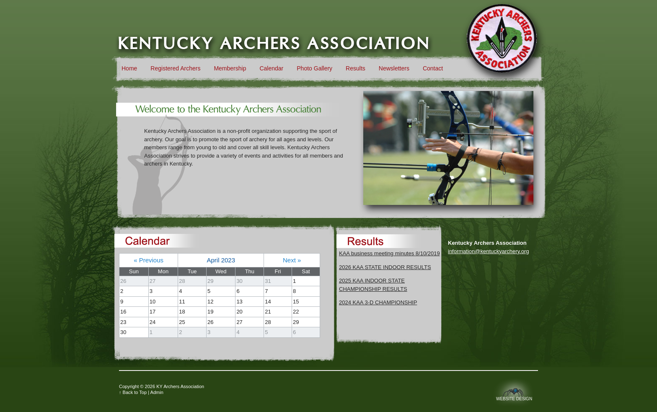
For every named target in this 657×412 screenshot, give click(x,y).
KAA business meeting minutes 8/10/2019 (389, 253)
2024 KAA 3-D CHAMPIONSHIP (378, 302)
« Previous (148, 260)
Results (355, 68)
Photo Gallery (314, 68)
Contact (433, 68)
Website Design (514, 398)
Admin (156, 392)
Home (129, 68)
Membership (230, 68)
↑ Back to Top (133, 392)
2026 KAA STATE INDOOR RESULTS (385, 267)
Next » (292, 260)
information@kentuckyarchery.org (488, 251)
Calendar (271, 68)
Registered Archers (175, 68)
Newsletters (394, 68)
